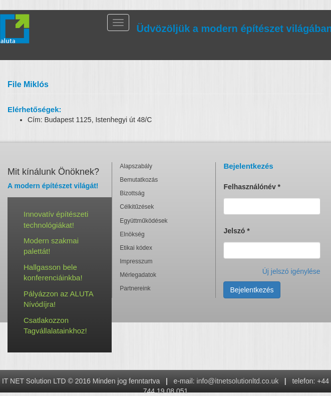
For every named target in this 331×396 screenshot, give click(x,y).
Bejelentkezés (251, 290)
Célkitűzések (137, 206)
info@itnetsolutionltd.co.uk (238, 381)
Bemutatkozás (139, 179)
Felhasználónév (251, 187)
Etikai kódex (136, 247)
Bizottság (132, 193)
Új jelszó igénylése (291, 271)
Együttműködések (143, 220)
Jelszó (236, 231)
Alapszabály (136, 166)
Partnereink (135, 288)
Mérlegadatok (138, 274)
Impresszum (136, 261)
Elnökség (132, 234)
